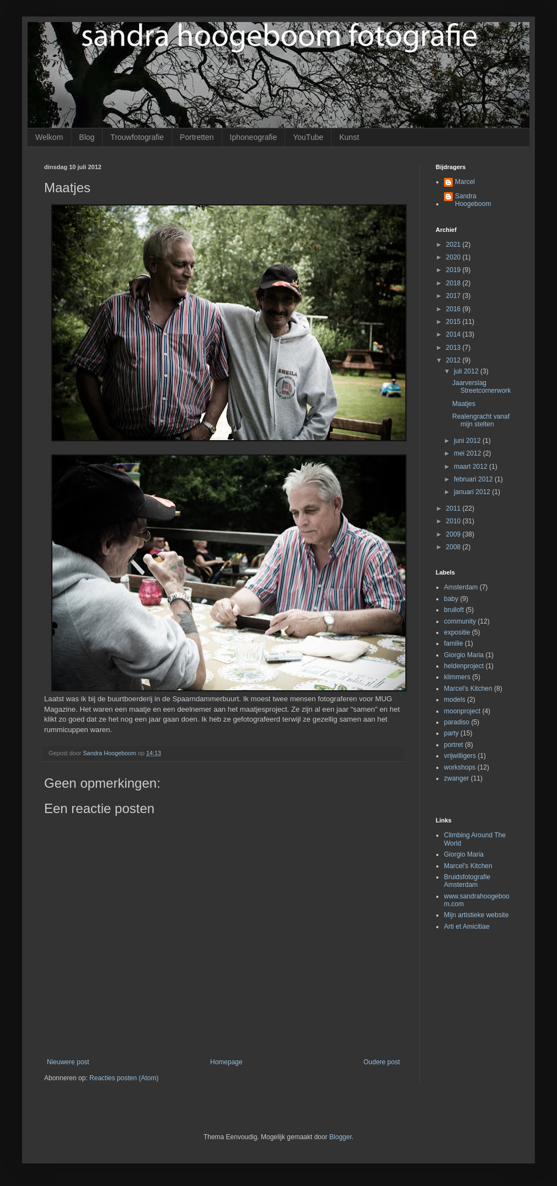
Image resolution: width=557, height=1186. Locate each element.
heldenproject (464, 666)
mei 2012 (468, 453)
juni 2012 (468, 441)
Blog (86, 137)
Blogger (340, 1137)
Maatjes (463, 404)
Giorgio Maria (464, 655)
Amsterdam (461, 587)
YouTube (308, 137)
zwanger (456, 778)
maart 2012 (471, 466)
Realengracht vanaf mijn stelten (481, 420)
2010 (454, 521)
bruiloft (454, 610)
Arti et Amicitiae (467, 926)
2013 (454, 347)
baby (451, 599)
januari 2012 (473, 492)
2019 (454, 270)
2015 (454, 322)
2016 (454, 309)
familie (453, 643)
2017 (454, 296)
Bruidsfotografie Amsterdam (467, 881)
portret (453, 745)
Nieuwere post (68, 1062)
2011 (454, 508)
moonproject (462, 711)
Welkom (49, 137)
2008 (454, 547)
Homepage (226, 1062)
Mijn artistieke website (476, 915)
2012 (454, 360)
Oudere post (381, 1062)
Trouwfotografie (137, 137)
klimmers (457, 677)
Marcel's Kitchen (468, 688)
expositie (457, 632)
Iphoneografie (253, 137)
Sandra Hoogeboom (473, 200)
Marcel (465, 182)
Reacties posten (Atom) (123, 1078)
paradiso (456, 722)
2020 (454, 257)
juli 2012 (467, 371)
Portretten (196, 137)
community (460, 621)
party (451, 733)
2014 (454, 334)
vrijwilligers (460, 756)
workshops (459, 767)
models (454, 699)
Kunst (349, 137)
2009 (454, 534)
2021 (454, 244)
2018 (454, 283)
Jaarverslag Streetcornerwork (481, 386)
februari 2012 (474, 479)
